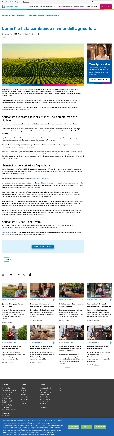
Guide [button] (82, 6)
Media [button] (88, 6)
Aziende (4, 37)
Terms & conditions (46, 392)
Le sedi (23, 392)
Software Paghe (7, 405)
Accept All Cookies (100, 426)
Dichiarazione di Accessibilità (45, 400)
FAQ (60, 390)
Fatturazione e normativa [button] (64, 6)
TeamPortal (43, 408)
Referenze (24, 395)
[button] (26, 2)
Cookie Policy (44, 397)
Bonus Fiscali (6, 416)
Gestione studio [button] (33, 6)
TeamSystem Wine (7, 232)
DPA (60, 388)
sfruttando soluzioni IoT (41, 178)
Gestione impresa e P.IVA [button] (47, 6)
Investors (24, 401)
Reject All (86, 426)
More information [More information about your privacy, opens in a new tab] (49, 434)
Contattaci (105, 6)
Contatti (23, 390)
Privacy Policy (44, 395)
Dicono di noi (25, 397)
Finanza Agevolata (7, 413)
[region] (57, 427)
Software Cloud (6, 399)
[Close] (111, 427)
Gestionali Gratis (7, 407)
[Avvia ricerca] (110, 1)
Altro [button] (76, 6)
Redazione (5, 34)
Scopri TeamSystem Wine (42, 246)
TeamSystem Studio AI (9, 390)
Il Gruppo (23, 388)
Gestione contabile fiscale (8, 402)
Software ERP (6, 388)
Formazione (24, 406)
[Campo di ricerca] (100, 1)
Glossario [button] (94, 6)
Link (41, 405)
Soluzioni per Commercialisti (6, 395)
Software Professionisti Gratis (9, 410)
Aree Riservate (44, 390)
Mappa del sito (44, 403)
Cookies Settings (73, 426)
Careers (23, 404)
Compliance (24, 399)
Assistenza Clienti (45, 388)
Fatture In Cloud (7, 392)
